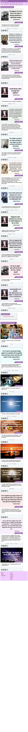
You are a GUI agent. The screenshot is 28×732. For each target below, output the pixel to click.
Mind (13, 439)
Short (14, 103)
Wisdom (15, 28)
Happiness (10, 103)
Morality (13, 308)
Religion (9, 308)
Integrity (12, 209)
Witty (5, 4)
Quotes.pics (5, 1)
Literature (16, 543)
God (22, 4)
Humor (9, 370)
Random (2, 4)
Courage (10, 4)
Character (7, 209)
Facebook (11, 574)
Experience (12, 132)
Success (17, 4)
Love (11, 463)
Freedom (13, 4)
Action (12, 370)
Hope (20, 4)
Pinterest (11, 577)
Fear (7, 4)
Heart (14, 54)
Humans (16, 209)
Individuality (11, 488)
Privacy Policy (3, 575)
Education (10, 54)
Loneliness (9, 157)
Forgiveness (8, 28)
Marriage (14, 157)
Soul (10, 439)
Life (12, 28)
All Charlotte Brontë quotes (8, 316)
